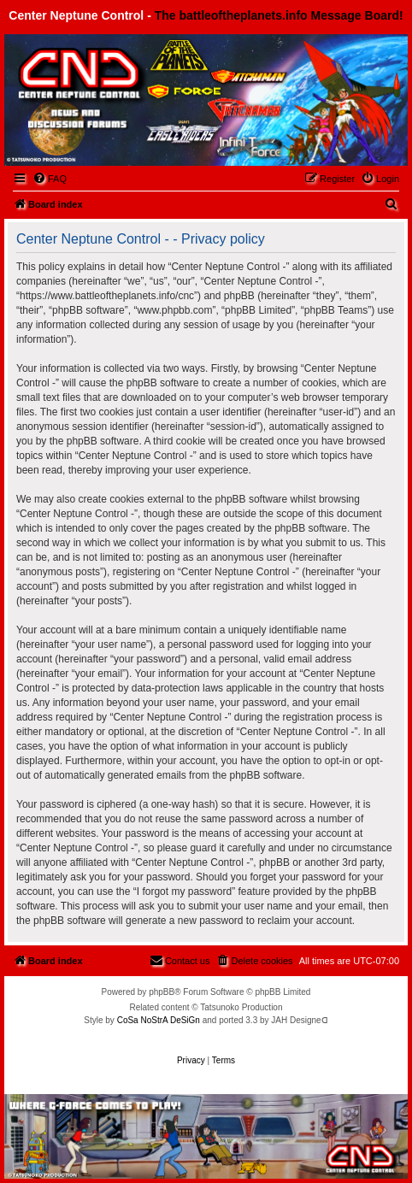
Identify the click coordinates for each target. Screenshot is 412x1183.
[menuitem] (49, 178)
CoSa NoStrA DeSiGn (158, 1020)
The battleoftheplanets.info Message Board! (279, 15)
